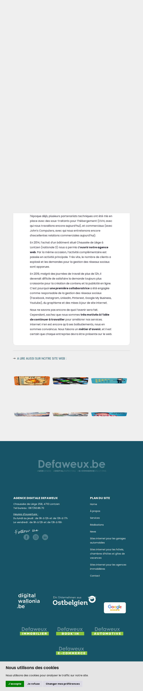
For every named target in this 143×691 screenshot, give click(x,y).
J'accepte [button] (14, 683)
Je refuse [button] (33, 683)
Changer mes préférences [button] (63, 683)
